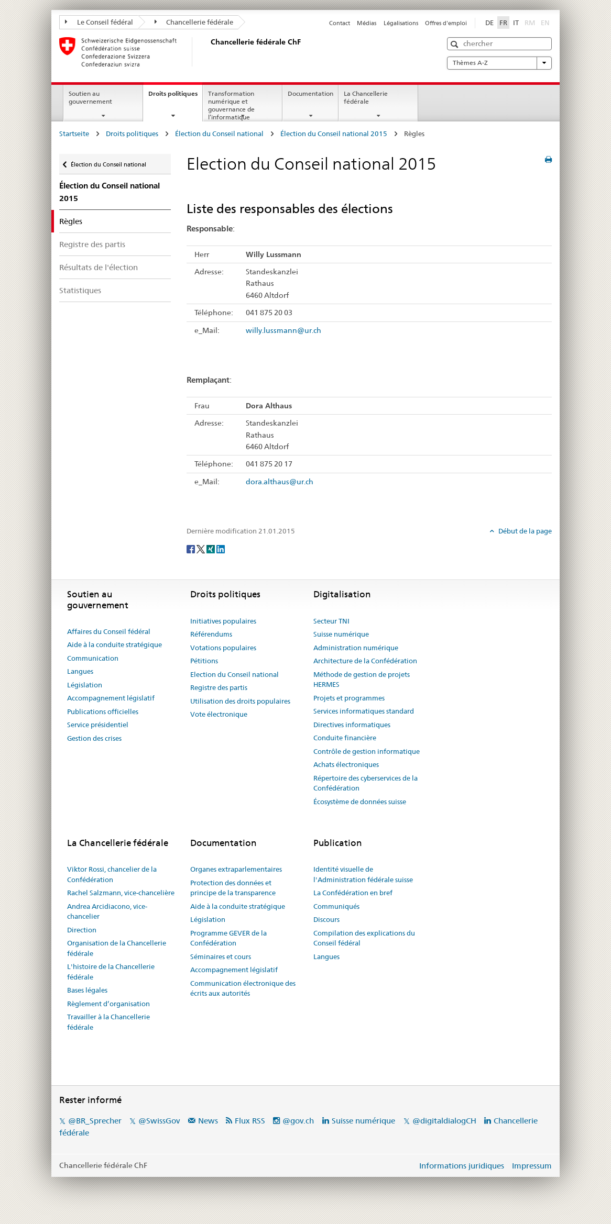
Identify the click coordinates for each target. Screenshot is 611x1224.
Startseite (74, 133)
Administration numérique (355, 647)
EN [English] (545, 22)
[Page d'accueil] (208, 51)
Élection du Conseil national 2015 (333, 133)
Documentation (310, 93)
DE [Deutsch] (489, 22)
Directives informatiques (351, 724)
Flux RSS (250, 1121)
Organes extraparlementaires (236, 869)
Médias (366, 23)
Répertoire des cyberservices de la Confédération (365, 783)
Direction (81, 930)
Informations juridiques (461, 1166)
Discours (326, 919)
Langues (80, 671)
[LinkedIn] (220, 548)
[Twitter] (201, 548)
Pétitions (204, 660)
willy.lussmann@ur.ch (283, 330)
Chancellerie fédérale (194, 22)
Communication (92, 658)
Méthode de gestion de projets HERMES (361, 679)
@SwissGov (159, 1121)
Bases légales (87, 990)
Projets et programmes (349, 698)
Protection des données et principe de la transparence (233, 887)
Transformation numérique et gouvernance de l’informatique (231, 105)
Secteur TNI (331, 621)
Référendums (211, 634)
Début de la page (524, 531)
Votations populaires (223, 647)
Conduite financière (344, 737)
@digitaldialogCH (444, 1121)
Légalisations (401, 23)
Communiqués (336, 906)
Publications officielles (102, 711)
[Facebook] (192, 548)
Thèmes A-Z (499, 63)
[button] (456, 44)
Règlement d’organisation (108, 1003)
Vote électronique (218, 714)
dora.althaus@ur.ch (279, 481)
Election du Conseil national (234, 674)
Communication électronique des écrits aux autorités (243, 988)
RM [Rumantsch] (530, 22)
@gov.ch (298, 1121)
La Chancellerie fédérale (366, 97)
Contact (339, 23)
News (208, 1121)
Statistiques (80, 290)
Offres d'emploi (446, 23)
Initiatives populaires (223, 621)
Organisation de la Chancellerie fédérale (116, 948)
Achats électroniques (346, 764)
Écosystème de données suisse (359, 801)
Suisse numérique (341, 634)
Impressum (532, 1166)
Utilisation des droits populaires (240, 701)
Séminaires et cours (220, 956)
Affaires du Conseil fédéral (108, 631)
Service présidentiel (97, 724)
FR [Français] (503, 22)
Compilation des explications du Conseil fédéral (364, 938)
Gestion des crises (94, 738)
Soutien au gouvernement (90, 97)
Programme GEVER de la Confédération (228, 938)
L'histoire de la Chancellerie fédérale (111, 971)
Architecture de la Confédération (365, 660)
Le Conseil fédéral (99, 22)
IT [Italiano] (516, 22)
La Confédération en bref (352, 892)
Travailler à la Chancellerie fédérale (108, 1021)
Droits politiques (175, 97)
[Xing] (211, 548)
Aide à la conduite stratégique (114, 644)
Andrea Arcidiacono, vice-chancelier (107, 911)
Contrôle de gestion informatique (366, 751)
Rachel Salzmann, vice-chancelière (120, 892)
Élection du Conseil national (219, 133)
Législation (84, 685)
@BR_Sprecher (95, 1121)
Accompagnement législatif (111, 698)
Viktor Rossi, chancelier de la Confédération (112, 874)
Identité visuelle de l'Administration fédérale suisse (363, 874)
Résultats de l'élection (98, 267)
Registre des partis (92, 244)
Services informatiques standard (363, 711)
